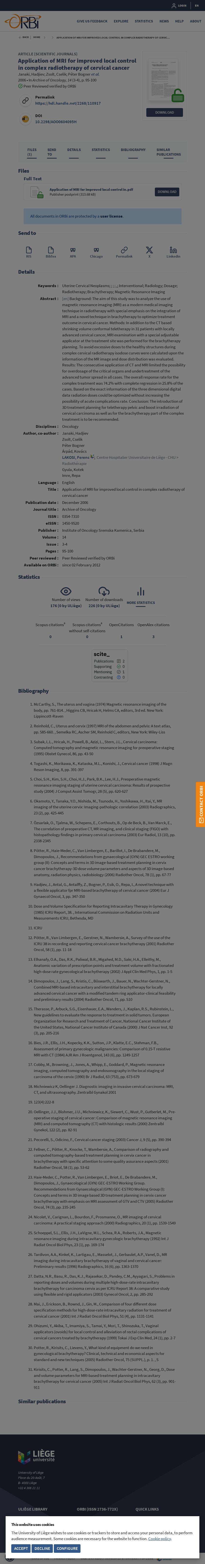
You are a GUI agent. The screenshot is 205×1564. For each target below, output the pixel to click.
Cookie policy (159, 1538)
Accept (21, 1548)
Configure (67, 1548)
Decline (42, 1548)
